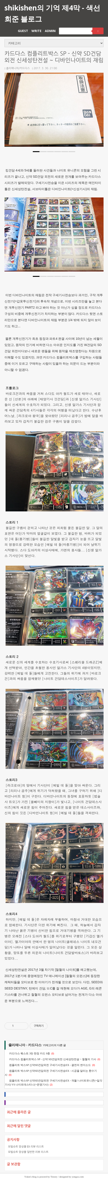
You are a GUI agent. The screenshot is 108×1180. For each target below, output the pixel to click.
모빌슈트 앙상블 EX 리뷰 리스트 (26, 1146)
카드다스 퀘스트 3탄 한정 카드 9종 (29, 1053)
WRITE (36, 31)
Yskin (27, 1176)
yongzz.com (78, 1176)
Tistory (53, 1176)
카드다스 (35, 1045)
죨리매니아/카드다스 (17, 68)
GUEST (23, 31)
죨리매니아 (16, 1045)
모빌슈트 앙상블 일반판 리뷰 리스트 (28, 1152)
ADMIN (50, 31)
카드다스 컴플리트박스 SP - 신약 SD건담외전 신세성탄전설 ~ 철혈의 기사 (52, 1059)
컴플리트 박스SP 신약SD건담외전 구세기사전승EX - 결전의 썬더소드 (50, 1065)
